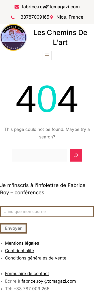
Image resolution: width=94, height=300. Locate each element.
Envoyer (13, 228)
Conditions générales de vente (35, 257)
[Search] (76, 155)
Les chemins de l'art (60, 37)
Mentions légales (22, 243)
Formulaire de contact (27, 273)
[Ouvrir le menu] (47, 55)
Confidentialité (19, 250)
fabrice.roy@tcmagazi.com (51, 6)
